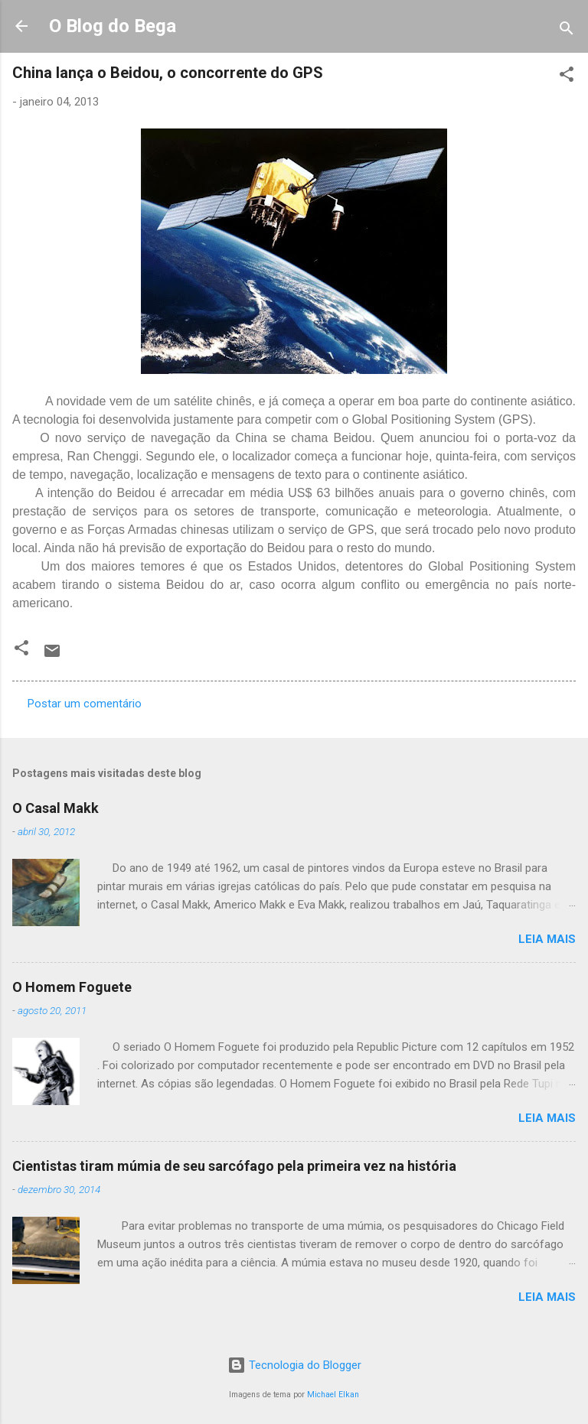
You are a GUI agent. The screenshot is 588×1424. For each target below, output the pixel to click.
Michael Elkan (333, 1395)
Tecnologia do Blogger (294, 1365)
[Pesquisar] (566, 31)
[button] (566, 77)
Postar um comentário (85, 703)
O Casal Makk (55, 808)
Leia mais (547, 939)
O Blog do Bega (112, 26)
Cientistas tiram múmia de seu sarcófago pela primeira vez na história (234, 1166)
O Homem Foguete (72, 987)
